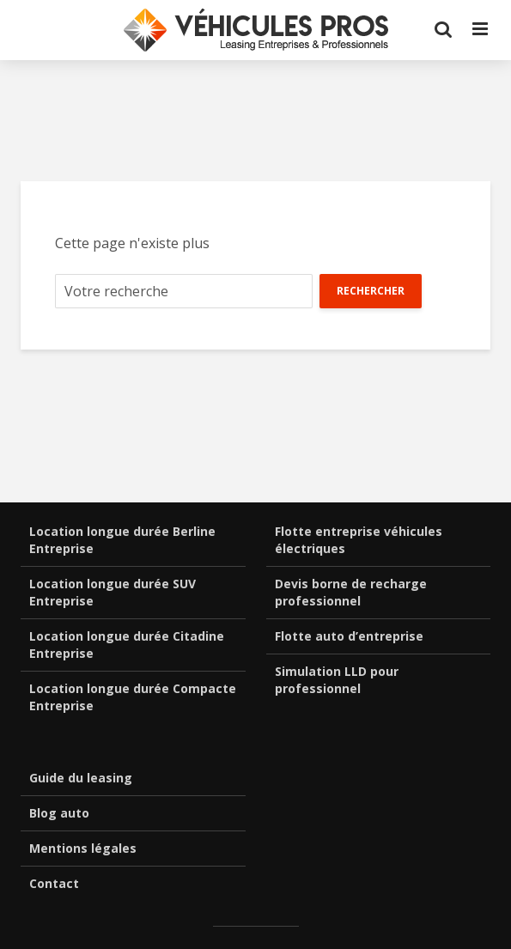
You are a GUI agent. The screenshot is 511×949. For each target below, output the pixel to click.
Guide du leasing (80, 778)
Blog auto (59, 813)
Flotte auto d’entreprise (349, 636)
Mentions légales (83, 848)
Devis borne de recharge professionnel (351, 592)
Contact (54, 883)
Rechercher (371, 290)
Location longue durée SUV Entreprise (112, 592)
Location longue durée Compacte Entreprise (132, 697)
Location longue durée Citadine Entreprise (126, 644)
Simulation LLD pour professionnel (336, 680)
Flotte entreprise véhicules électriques (358, 540)
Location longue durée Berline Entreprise (122, 540)
